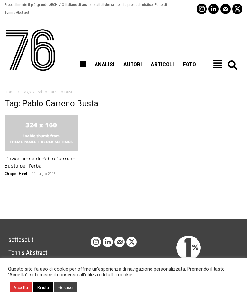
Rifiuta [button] (43, 287)
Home (10, 92)
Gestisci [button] (65, 287)
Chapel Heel (16, 173)
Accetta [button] (21, 287)
